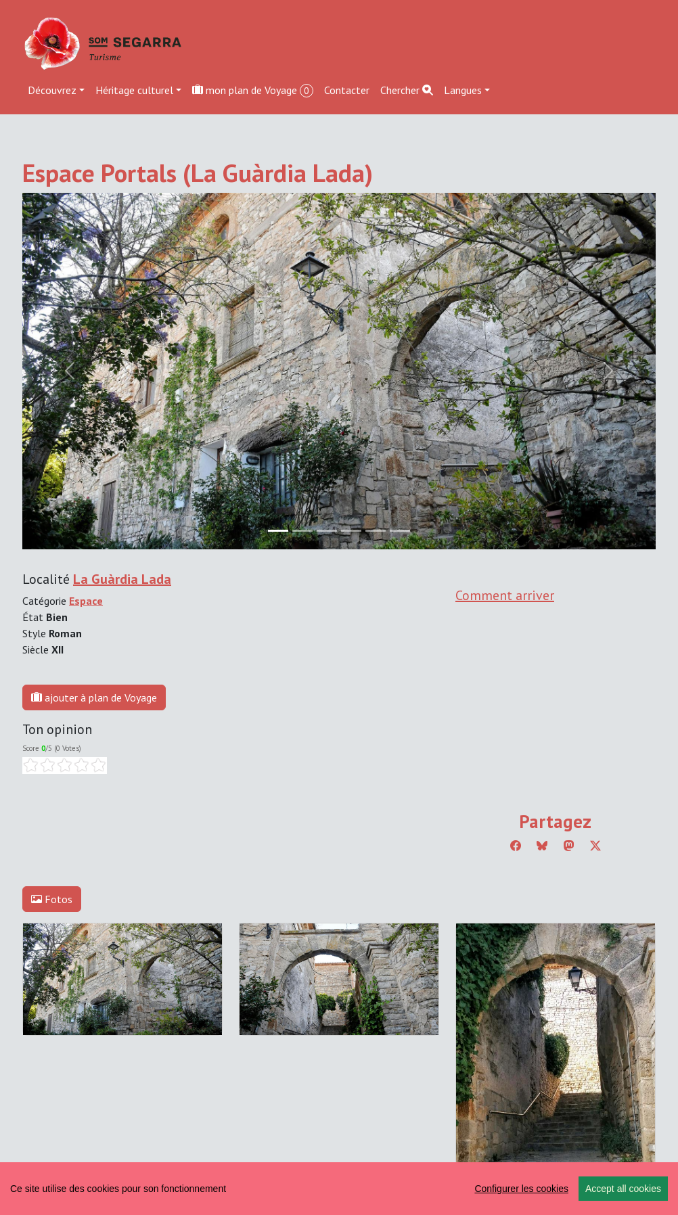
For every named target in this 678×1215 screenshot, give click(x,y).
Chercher (406, 90)
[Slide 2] (327, 530)
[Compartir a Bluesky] (542, 845)
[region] (339, 1188)
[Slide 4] (375, 530)
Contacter (346, 90)
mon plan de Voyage (252, 90)
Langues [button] (463, 90)
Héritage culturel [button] (134, 90)
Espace (86, 601)
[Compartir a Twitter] (595, 845)
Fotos (51, 899)
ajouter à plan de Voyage (94, 697)
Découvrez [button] (52, 90)
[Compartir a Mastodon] (569, 845)
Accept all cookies (623, 1188)
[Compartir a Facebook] (515, 845)
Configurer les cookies (521, 1188)
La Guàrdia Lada (122, 579)
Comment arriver (504, 595)
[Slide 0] (278, 530)
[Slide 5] (400, 530)
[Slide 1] (302, 530)
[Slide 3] (351, 530)
